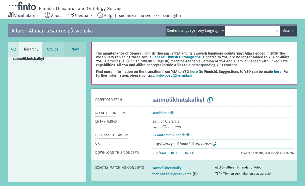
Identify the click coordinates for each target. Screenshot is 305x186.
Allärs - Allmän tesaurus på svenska (52, 31)
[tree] (47, 119)
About (56, 15)
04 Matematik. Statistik (171, 135)
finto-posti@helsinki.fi (174, 75)
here (194, 72)
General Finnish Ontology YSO (176, 57)
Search (288, 31)
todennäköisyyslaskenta (172, 174)
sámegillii (172, 15)
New (75, 49)
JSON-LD (187, 153)
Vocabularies (26, 15)
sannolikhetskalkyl (167, 168)
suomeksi (127, 15)
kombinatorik (163, 113)
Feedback (83, 15)
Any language (209, 31)
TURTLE (173, 153)
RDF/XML (159, 153)
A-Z (13, 49)
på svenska (149, 15)
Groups (52, 49)
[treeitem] (31, 59)
